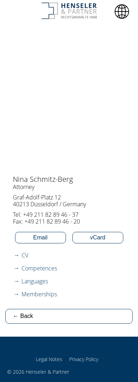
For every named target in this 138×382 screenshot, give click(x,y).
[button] (122, 12)
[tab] (69, 255)
